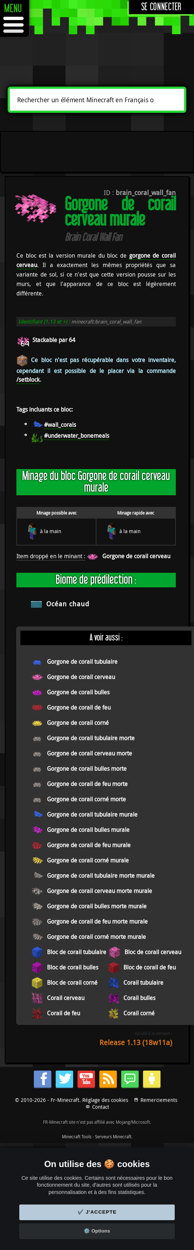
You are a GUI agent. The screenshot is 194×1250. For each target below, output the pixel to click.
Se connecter (161, 7)
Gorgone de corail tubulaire (82, 662)
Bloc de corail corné (72, 983)
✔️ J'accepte (97, 1212)
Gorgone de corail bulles (78, 692)
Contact (100, 1106)
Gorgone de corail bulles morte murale (97, 906)
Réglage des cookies (105, 1099)
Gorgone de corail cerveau (136, 556)
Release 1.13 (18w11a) (135, 1042)
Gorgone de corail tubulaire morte (91, 738)
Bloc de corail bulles (72, 967)
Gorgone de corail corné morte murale (96, 937)
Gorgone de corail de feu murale (89, 845)
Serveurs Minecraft (113, 1136)
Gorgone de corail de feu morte (87, 784)
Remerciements (158, 1099)
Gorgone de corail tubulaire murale (92, 814)
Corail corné (139, 1013)
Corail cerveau (65, 998)
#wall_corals (60, 425)
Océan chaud (68, 603)
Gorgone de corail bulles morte (87, 769)
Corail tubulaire (143, 983)
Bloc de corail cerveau (152, 952)
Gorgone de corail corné (78, 723)
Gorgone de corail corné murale (88, 860)
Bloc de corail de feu (149, 967)
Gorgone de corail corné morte (86, 799)
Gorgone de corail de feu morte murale (97, 921)
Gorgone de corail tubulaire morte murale (101, 876)
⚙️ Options (97, 1231)
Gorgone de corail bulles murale (88, 830)
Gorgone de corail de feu (79, 707)
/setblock (28, 380)
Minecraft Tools (76, 1136)
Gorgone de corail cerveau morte (89, 753)
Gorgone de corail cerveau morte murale (99, 891)
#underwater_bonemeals (76, 436)
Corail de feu (63, 1013)
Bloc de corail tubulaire (76, 952)
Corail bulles (139, 998)
